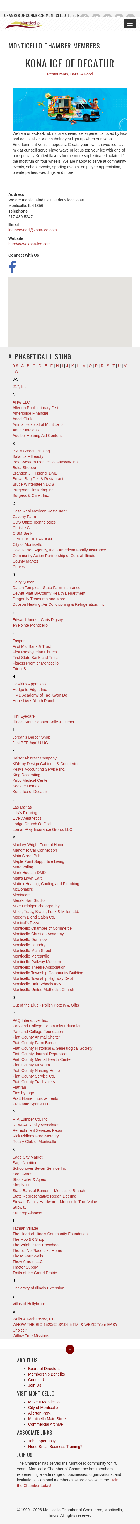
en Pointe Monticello (30, 625)
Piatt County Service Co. (34, 1076)
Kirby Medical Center (31, 780)
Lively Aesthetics (27, 818)
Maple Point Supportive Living (38, 861)
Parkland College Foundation (38, 1031)
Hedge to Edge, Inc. (30, 689)
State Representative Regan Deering (44, 1196)
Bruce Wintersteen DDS (33, 484)
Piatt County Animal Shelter (36, 1037)
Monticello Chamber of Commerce (42, 928)
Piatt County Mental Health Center (42, 1059)
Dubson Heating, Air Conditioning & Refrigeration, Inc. (59, 604)
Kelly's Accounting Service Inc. (39, 769)
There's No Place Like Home (37, 1250)
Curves (19, 567)
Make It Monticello (44, 1402)
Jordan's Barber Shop (31, 737)
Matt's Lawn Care (28, 878)
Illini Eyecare (24, 716)
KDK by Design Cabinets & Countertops (47, 763)
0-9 (15, 379)
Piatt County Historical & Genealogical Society (52, 1048)
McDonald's (23, 889)
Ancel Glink (22, 419)
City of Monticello (27, 544)
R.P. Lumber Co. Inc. (31, 1119)
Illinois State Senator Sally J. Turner (43, 722)
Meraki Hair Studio (29, 900)
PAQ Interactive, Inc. (30, 1020)
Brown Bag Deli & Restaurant (38, 479)
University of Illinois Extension (38, 1288)
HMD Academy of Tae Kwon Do (40, 695)
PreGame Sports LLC (31, 1104)
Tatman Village (25, 1228)
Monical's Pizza (26, 922)
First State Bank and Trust (35, 657)
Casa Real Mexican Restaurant (40, 511)
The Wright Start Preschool (36, 1245)
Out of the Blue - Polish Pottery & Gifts (46, 1005)
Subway (19, 1207)
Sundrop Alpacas (27, 1213)
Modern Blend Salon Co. (34, 917)
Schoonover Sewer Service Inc (39, 1168)
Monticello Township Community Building (48, 973)
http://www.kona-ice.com (29, 244)
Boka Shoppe (24, 467)
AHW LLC (21, 402)
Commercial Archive (45, 1424)
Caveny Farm (24, 516)
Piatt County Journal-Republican (41, 1054)
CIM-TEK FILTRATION (32, 539)
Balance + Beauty (28, 456)
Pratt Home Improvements (35, 1098)
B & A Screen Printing (31, 451)
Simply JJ (21, 1185)
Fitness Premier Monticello (36, 663)
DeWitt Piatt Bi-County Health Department (49, 593)
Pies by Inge (23, 1093)
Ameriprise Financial (30, 413)
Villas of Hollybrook (29, 1303)
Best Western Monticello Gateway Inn (45, 462)
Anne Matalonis (26, 430)
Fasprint (20, 641)
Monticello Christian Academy (38, 934)
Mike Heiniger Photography (36, 906)
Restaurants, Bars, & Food (70, 74)
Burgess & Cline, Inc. (31, 495)
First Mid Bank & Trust (32, 646)
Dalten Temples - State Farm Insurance (46, 587)
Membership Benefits (46, 1374)
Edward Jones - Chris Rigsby (38, 619)
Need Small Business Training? (55, 1446)
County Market (25, 561)
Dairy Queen (24, 582)
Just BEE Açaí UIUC (30, 743)
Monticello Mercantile (31, 956)
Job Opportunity (42, 1441)
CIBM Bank (22, 533)
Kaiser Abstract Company (35, 758)
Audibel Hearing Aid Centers (37, 435)
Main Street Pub (26, 856)
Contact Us (37, 1380)
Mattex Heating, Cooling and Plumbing (46, 883)
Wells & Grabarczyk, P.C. (34, 1319)
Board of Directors (44, 1368)
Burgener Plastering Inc (33, 490)
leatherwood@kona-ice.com (32, 230)
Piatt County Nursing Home (36, 1070)
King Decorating (26, 775)
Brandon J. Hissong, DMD (35, 473)
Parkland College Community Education (47, 1026)
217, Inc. (20, 386)
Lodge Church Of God (32, 824)
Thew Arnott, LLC (28, 1261)
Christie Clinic (25, 528)
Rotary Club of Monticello (34, 1141)
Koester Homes (26, 786)
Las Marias (22, 807)
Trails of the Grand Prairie (35, 1273)
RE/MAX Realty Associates (36, 1125)
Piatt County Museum (31, 1065)
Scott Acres (22, 1174)
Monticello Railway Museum (37, 961)
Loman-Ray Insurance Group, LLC (42, 829)
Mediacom (22, 895)
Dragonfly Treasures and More (39, 599)
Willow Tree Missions (31, 1336)
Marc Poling (23, 867)
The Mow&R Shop (28, 1239)
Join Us (34, 1385)
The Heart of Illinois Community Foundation (50, 1234)
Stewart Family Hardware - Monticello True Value (55, 1202)
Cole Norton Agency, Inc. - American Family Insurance (59, 550)
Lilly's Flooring (25, 812)
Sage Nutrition (25, 1163)
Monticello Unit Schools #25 (37, 984)
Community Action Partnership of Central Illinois (54, 555)
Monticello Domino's (30, 939)
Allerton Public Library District (38, 408)
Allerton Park (39, 1413)
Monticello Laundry (29, 945)
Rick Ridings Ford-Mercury (36, 1136)
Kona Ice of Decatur (30, 791)
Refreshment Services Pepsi (37, 1130)
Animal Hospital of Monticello (38, 424)
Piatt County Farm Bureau (35, 1043)
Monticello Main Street (32, 950)
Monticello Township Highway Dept (43, 978)
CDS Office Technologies (34, 522)
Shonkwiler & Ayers (29, 1179)
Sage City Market (27, 1157)
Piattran (19, 1087)
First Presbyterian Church (35, 652)
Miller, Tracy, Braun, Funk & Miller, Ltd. (46, 911)
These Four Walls (28, 1256)
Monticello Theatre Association (39, 967)
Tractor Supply (25, 1267)
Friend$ (19, 668)
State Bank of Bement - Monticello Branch (49, 1190)
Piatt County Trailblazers (34, 1082)
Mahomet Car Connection (35, 850)
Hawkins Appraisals (29, 684)
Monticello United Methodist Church (43, 989)
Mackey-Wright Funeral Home (38, 844)
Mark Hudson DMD (29, 872)
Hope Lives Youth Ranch (34, 700)
